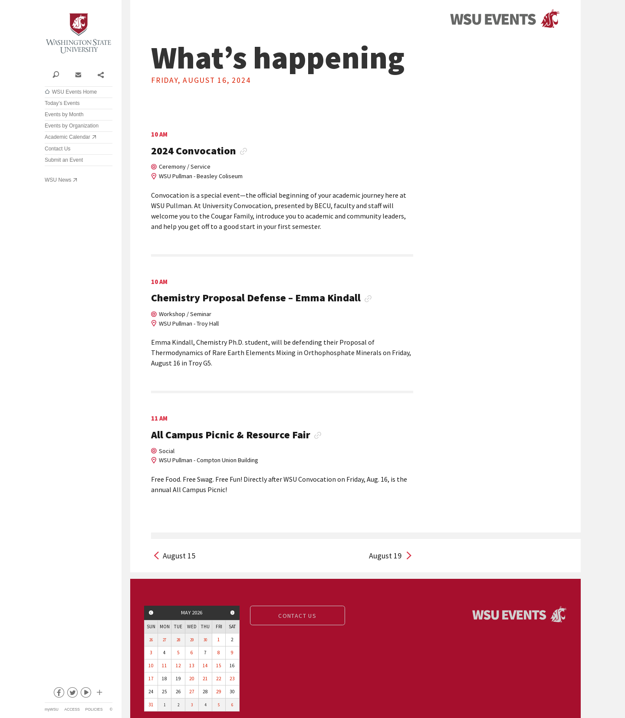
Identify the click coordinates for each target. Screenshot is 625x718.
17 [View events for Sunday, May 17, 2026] (151, 679)
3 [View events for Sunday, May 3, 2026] (151, 652)
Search (56, 74)
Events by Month (64, 114)
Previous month (151, 613)
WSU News (58, 180)
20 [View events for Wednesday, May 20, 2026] (191, 679)
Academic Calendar (67, 137)
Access (71, 709)
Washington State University (79, 33)
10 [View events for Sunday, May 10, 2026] (151, 666)
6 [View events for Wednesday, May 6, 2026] (192, 652)
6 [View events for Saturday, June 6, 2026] (232, 704)
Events (505, 19)
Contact (78, 74)
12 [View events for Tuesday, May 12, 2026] (178, 666)
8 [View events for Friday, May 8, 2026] (218, 652)
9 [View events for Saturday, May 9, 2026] (232, 652)
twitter (72, 694)
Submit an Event (64, 160)
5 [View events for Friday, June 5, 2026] (219, 704)
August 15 (179, 556)
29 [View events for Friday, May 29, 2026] (218, 692)
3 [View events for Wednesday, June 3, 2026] (192, 704)
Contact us (297, 616)
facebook (59, 694)
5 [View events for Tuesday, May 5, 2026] (178, 652)
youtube (85, 694)
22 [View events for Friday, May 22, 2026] (218, 679)
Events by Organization (72, 126)
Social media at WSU (99, 694)
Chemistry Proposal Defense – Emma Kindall (256, 298)
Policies (94, 709)
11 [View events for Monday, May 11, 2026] (164, 666)
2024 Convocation (193, 151)
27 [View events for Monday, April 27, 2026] (164, 639)
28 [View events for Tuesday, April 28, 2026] (178, 639)
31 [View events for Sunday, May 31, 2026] (151, 705)
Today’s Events (62, 103)
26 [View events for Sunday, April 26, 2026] (151, 639)
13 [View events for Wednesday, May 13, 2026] (191, 666)
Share (100, 74)
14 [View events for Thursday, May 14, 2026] (205, 666)
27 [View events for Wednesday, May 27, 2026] (191, 692)
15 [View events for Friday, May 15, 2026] (218, 666)
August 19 (385, 556)
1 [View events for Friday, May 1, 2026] (218, 639)
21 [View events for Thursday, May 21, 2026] (205, 679)
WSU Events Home (74, 92)
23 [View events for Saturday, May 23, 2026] (232, 679)
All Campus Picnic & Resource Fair (230, 435)
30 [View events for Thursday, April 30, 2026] (205, 639)
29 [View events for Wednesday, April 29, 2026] (192, 639)
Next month (233, 613)
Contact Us (57, 149)
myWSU (52, 709)
